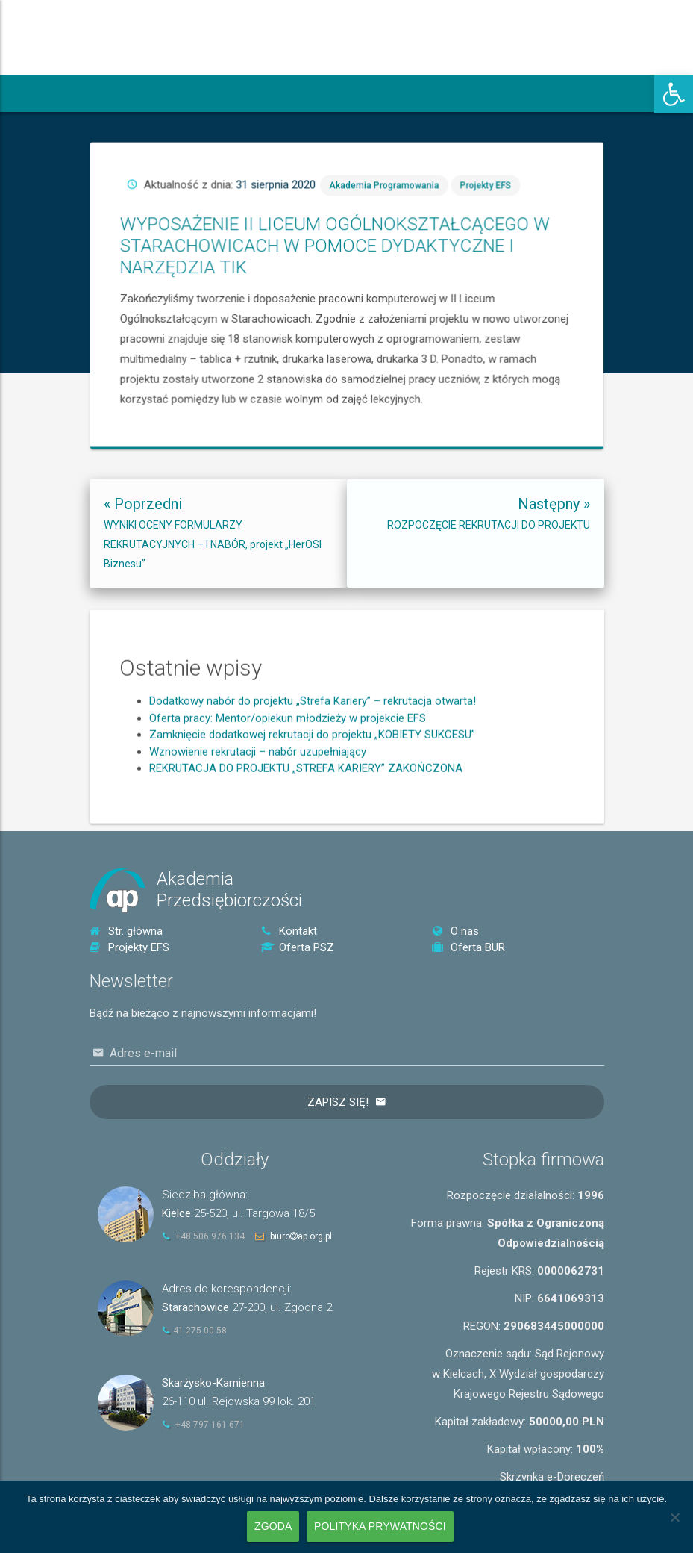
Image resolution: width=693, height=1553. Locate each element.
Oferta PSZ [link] (297, 947)
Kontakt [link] (288, 931)
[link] (673, 94)
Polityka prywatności (380, 1526)
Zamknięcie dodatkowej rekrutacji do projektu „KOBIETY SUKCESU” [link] (312, 811)
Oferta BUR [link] (468, 947)
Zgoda (273, 1526)
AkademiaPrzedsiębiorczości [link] (229, 889)
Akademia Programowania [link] (453, 259)
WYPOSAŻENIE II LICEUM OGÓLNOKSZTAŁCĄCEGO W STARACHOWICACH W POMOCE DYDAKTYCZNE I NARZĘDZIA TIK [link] (436, 279)
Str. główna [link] (126, 931)
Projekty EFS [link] (486, 259)
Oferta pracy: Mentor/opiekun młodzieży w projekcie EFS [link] (287, 795)
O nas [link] (455, 931)
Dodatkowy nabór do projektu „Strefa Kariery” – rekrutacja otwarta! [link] (312, 778)
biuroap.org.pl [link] (301, 1236)
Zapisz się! (338, 1102)
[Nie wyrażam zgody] (674, 1517)
